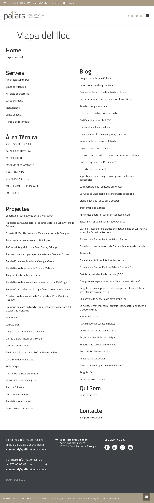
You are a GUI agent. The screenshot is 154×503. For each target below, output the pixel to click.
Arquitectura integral (17, 80)
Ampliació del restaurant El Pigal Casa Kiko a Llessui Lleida (38, 289)
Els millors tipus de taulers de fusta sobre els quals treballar (113, 246)
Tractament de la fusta (92, 208)
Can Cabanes (13, 324)
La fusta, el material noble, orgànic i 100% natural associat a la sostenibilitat (113, 307)
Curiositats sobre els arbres (95, 127)
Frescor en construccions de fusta (99, 113)
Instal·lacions (13, 108)
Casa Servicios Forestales (20, 359)
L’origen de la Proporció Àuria (96, 78)
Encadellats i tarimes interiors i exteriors (102, 260)
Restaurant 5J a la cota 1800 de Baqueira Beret (32, 352)
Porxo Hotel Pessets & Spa (95, 351)
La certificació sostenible (93, 169)
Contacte (91, 410)
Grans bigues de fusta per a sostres (100, 201)
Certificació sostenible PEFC (95, 120)
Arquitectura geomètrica (93, 106)
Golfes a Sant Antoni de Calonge (24, 338)
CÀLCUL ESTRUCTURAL (19, 151)
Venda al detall (14, 115)
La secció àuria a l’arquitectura (96, 85)
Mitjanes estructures (17, 94)
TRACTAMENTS (15, 172)
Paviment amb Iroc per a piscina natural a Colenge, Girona (37, 254)
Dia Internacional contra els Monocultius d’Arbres (107, 99)
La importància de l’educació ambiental (101, 187)
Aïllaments (86, 253)
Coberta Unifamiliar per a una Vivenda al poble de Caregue (37, 233)
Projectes (17, 208)
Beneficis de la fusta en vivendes (98, 344)
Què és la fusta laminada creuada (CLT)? (102, 274)
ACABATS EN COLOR (17, 179)
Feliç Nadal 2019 (89, 316)
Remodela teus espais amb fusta (98, 141)
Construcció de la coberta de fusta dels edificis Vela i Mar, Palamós (37, 298)
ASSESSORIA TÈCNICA (18, 144)
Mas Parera (12, 317)
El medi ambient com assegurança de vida (103, 134)
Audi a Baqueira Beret (18, 394)
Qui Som (90, 388)
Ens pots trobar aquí (91, 417)
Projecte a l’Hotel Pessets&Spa (97, 337)
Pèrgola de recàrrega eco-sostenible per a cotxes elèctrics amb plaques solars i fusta (112, 290)
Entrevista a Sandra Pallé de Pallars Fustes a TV (106, 267)
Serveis (15, 72)
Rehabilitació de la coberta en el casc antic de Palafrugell (37, 282)
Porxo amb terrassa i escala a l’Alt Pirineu (28, 240)
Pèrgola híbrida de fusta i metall (23, 275)
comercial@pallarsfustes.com (46, 3)
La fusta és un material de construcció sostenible (107, 194)
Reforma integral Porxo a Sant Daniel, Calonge (31, 247)
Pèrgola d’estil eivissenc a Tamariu (25, 331)
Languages (69, 3)
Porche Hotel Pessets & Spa (22, 373)
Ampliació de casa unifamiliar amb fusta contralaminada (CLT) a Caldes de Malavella (39, 308)
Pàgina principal (14, 57)
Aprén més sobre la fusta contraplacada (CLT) (105, 215)
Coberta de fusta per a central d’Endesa (101, 365)
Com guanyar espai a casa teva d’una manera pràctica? (110, 281)
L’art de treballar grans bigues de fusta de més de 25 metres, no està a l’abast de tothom (114, 230)
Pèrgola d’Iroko (88, 372)
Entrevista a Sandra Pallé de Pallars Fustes (103, 239)
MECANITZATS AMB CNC (20, 165)
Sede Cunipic (12, 366)
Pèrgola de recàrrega (17, 122)
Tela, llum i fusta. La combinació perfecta (102, 221)
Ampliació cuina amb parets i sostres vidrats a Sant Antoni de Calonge (40, 224)
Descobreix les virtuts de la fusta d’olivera (103, 92)
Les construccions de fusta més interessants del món (110, 155)
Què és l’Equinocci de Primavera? (98, 162)
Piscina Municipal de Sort (19, 408)
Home (13, 50)
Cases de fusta (14, 101)
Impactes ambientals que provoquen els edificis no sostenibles (107, 178)
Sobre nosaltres (88, 395)
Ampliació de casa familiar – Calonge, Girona (30, 261)
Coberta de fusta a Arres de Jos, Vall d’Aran (29, 216)
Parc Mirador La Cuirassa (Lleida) (97, 323)
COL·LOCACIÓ (13, 193)
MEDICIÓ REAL (14, 158)
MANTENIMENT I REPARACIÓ (23, 186)
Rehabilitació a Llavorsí (18, 401)
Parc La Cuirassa (15, 387)
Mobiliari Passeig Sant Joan (21, 380)
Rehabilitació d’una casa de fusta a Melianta (30, 268)
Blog (85, 71)
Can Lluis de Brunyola (17, 345)
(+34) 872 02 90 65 (16, 3)
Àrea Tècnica (21, 137)
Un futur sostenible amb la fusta (98, 330)
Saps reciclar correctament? (95, 148)
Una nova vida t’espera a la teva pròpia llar (103, 299)
